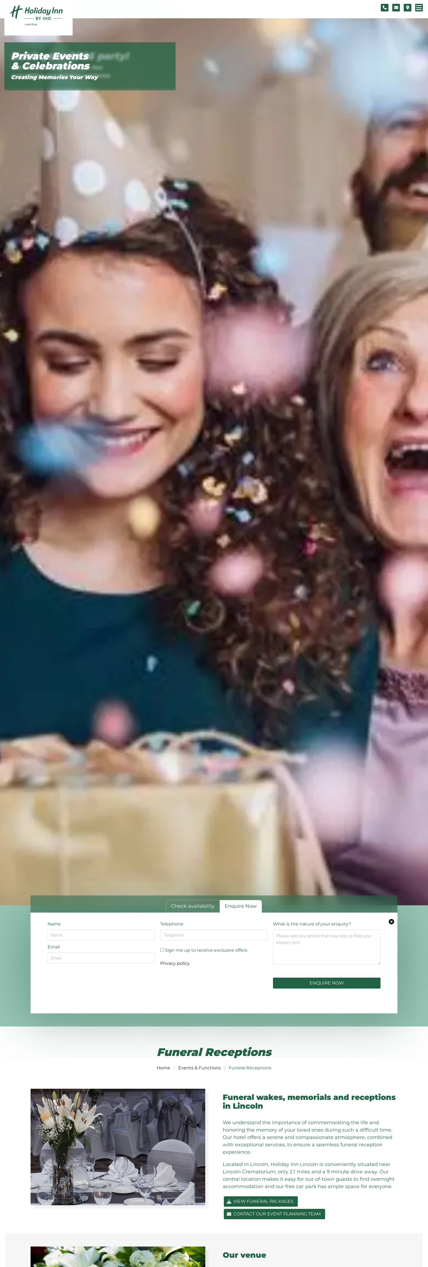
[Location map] (407, 7)
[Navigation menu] (419, 7)
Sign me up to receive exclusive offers (203, 950)
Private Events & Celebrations (50, 61)
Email (53, 946)
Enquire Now (327, 983)
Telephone (171, 924)
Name (54, 924)
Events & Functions (199, 1067)
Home (163, 1067)
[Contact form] (396, 7)
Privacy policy (175, 963)
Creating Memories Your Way (54, 77)
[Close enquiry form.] (391, 921)
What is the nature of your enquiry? (312, 924)
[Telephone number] (384, 7)
